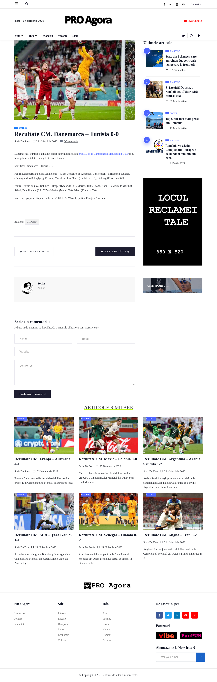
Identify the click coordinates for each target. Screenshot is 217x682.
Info (32, 36)
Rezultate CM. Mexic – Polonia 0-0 (108, 459)
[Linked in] (177, 615)
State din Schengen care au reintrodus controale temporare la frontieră (180, 60)
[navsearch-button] (25, 4)
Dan (91, 466)
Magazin (47, 35)
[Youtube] (185, 4)
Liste (75, 35)
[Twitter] (172, 4)
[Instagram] (178, 4)
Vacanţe (62, 35)
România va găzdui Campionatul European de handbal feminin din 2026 (180, 152)
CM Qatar (31, 222)
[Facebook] (165, 4)
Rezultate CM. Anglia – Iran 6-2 (170, 535)
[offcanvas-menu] (18, 4)
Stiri (18, 36)
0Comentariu (71, 141)
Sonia (27, 141)
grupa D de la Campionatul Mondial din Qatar (103, 153)
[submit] (200, 657)
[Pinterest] (194, 615)
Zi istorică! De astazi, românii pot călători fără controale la (181, 91)
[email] (176, 657)
